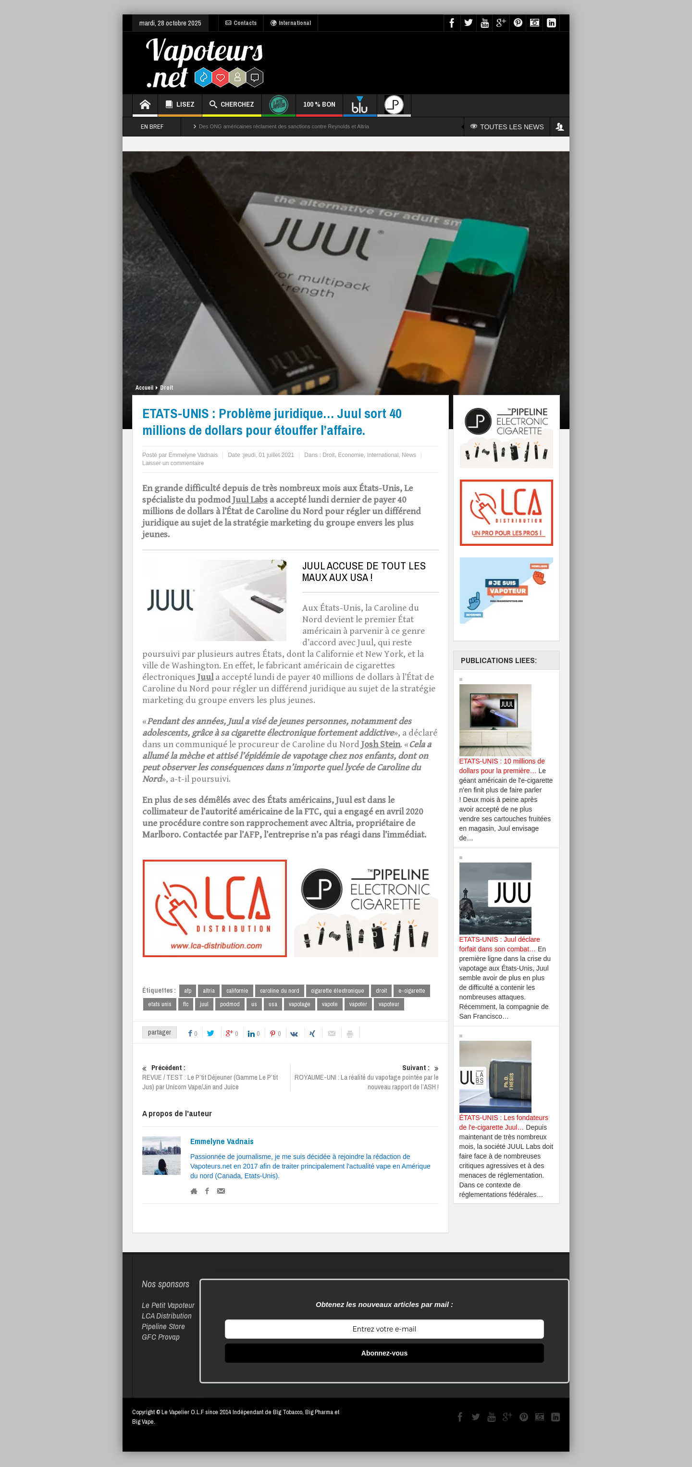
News (409, 455)
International (291, 23)
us (254, 1004)
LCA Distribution (167, 1316)
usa (273, 1004)
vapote (330, 1004)
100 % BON (319, 108)
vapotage (299, 1004)
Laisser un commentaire (173, 463)
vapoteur (389, 1004)
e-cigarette (411, 990)
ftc (185, 1004)
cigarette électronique (337, 990)
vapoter (358, 1004)
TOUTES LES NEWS (508, 127)
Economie (350, 455)
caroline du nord (279, 990)
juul (204, 1004)
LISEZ (180, 105)
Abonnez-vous (384, 1354)
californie (237, 990)
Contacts (241, 23)
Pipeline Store (163, 1326)
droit (381, 990)
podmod (230, 1004)
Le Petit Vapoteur (168, 1305)
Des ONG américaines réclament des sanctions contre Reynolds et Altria (284, 126)
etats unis (160, 1004)
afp (187, 990)
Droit (166, 388)
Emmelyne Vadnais (222, 1142)
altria (209, 990)
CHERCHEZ (231, 105)
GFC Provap (161, 1337)
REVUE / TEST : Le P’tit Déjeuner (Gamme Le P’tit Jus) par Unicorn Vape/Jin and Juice (216, 1078)
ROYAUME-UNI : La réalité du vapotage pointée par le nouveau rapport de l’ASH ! (365, 1078)
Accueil (144, 388)
